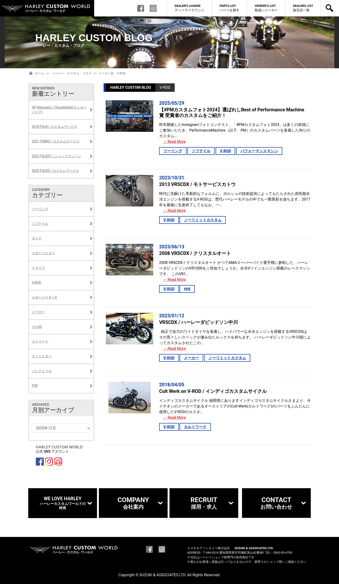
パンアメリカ (42, 371)
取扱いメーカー (266, 8)
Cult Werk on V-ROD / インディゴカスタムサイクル (213, 391)
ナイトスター (42, 356)
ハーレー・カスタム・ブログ (72, 73)
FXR (35, 385)
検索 (330, 8)
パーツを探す (229, 8)
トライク (38, 268)
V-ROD (225, 151)
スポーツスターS (44, 297)
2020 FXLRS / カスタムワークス (55, 171)
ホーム (39, 73)
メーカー (191, 358)
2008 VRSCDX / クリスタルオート (195, 253)
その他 (37, 327)
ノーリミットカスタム (203, 220)
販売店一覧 (303, 8)
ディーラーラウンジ (189, 8)
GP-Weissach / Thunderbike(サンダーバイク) (59, 109)
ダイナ (37, 238)
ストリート (40, 341)
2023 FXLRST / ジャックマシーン (56, 156)
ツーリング (172, 151)
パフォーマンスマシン (259, 151)
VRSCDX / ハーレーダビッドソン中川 (198, 322)
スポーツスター (43, 253)
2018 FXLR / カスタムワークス (54, 127)
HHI (187, 289)
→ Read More (174, 141)
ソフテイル (201, 151)
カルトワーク (195, 427)
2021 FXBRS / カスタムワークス (55, 141)
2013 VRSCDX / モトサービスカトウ (197, 184)
